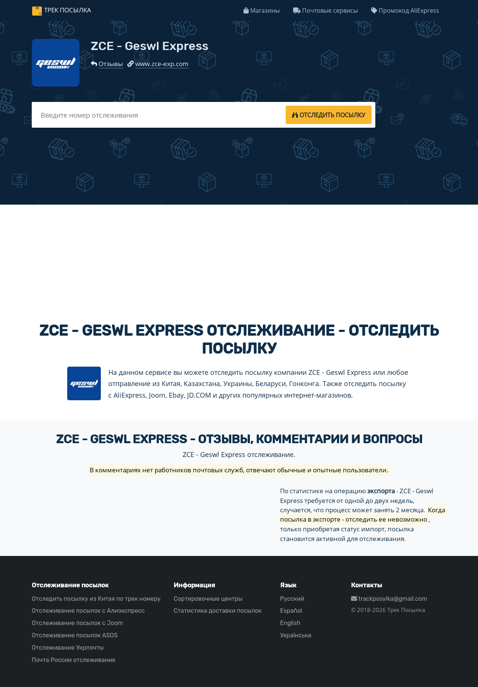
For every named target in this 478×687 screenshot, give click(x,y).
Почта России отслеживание (73, 659)
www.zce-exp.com (162, 63)
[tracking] (329, 115)
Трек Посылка (67, 10)
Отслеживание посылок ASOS (75, 635)
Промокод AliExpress (405, 10)
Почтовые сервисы (325, 10)
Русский (292, 598)
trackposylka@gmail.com (389, 598)
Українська (295, 635)
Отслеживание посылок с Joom (77, 623)
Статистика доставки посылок (217, 610)
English (290, 623)
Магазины (261, 10)
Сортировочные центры (208, 598)
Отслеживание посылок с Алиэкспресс (88, 610)
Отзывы (111, 63)
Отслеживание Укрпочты (68, 647)
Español (291, 610)
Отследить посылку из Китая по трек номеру (96, 598)
